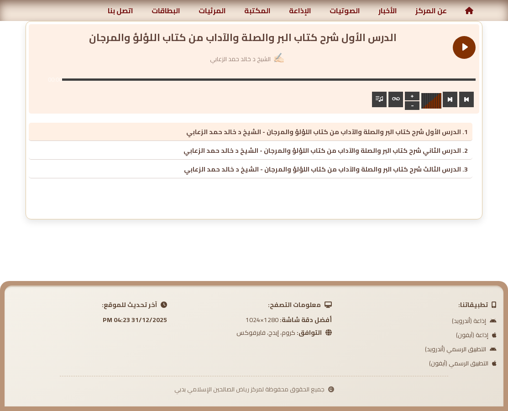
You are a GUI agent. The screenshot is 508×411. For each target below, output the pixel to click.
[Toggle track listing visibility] (379, 99)
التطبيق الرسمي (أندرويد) (461, 348)
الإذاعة (300, 10)
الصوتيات (345, 10)
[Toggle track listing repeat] (395, 99)
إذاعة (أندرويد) (474, 320)
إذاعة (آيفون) (476, 334)
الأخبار (387, 10)
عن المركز (431, 10)
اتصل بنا (120, 10)
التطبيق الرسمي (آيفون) (463, 363)
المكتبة (257, 10)
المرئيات (212, 10)
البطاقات (166, 10)
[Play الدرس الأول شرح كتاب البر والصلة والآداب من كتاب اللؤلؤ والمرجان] (464, 47)
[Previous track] (466, 99)
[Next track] (450, 99)
